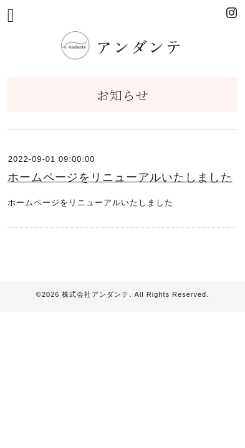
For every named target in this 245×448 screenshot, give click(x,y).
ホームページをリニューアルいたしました (120, 177)
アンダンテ (125, 46)
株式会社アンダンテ (95, 294)
